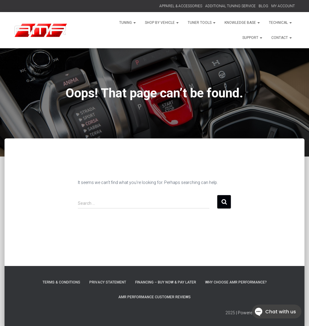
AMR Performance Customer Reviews (154, 297)
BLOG (263, 6)
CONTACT (281, 38)
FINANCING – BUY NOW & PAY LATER (165, 282)
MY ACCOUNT (283, 6)
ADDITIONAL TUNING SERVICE (230, 6)
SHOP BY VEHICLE (162, 23)
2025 (230, 312)
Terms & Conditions (61, 282)
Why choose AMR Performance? (236, 282)
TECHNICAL (280, 23)
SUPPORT (252, 38)
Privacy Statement (107, 282)
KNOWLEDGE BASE (242, 23)
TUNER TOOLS (201, 23)
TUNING (127, 23)
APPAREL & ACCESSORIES (180, 6)
